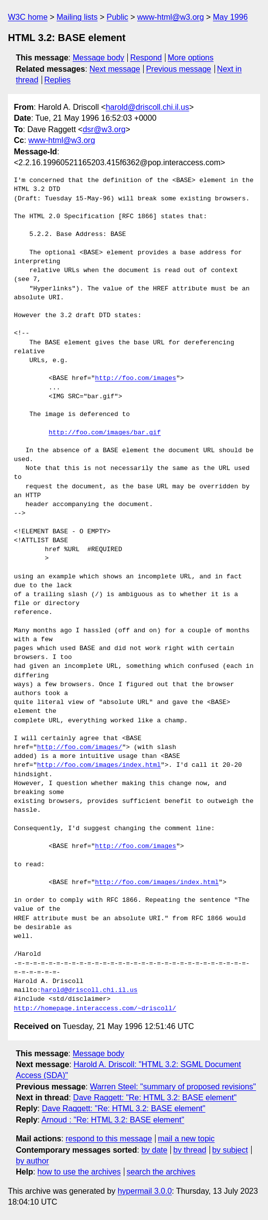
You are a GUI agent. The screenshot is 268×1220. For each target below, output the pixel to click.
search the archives (161, 1172)
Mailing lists (77, 17)
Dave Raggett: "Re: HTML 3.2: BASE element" (155, 1097)
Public (117, 17)
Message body (98, 57)
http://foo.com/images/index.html (99, 765)
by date (154, 1150)
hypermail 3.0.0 (144, 1191)
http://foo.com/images (135, 378)
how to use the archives (79, 1172)
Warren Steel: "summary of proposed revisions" (173, 1086)
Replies (57, 80)
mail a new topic (186, 1138)
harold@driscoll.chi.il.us (147, 107)
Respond (146, 57)
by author (32, 1161)
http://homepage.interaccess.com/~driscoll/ (95, 1008)
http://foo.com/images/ (79, 747)
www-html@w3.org (170, 17)
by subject (230, 1150)
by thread (190, 1150)
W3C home (28, 17)
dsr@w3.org (104, 129)
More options (191, 57)
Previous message (179, 69)
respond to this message (108, 1138)
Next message (115, 69)
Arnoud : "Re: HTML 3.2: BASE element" (113, 1120)
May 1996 (230, 17)
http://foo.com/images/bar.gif (105, 432)
